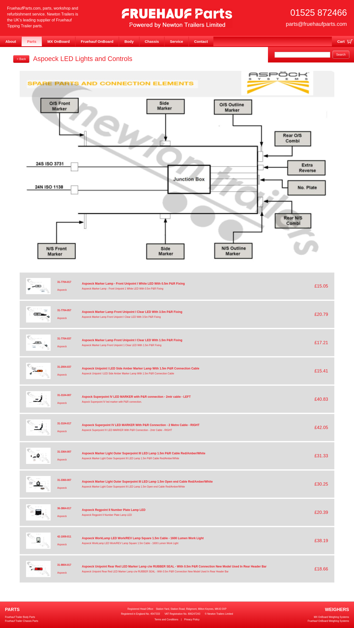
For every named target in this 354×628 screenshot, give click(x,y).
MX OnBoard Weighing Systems (331, 617)
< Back (21, 59)
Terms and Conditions (166, 619)
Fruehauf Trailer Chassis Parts (21, 621)
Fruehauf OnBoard (97, 41)
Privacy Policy (191, 619)
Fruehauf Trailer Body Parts (20, 617)
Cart (341, 41)
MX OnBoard (58, 41)
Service (176, 41)
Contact (201, 41)
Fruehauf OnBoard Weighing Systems (328, 621)
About (10, 41)
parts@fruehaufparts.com (316, 24)
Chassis (152, 41)
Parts (31, 41)
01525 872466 (318, 13)
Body (129, 41)
